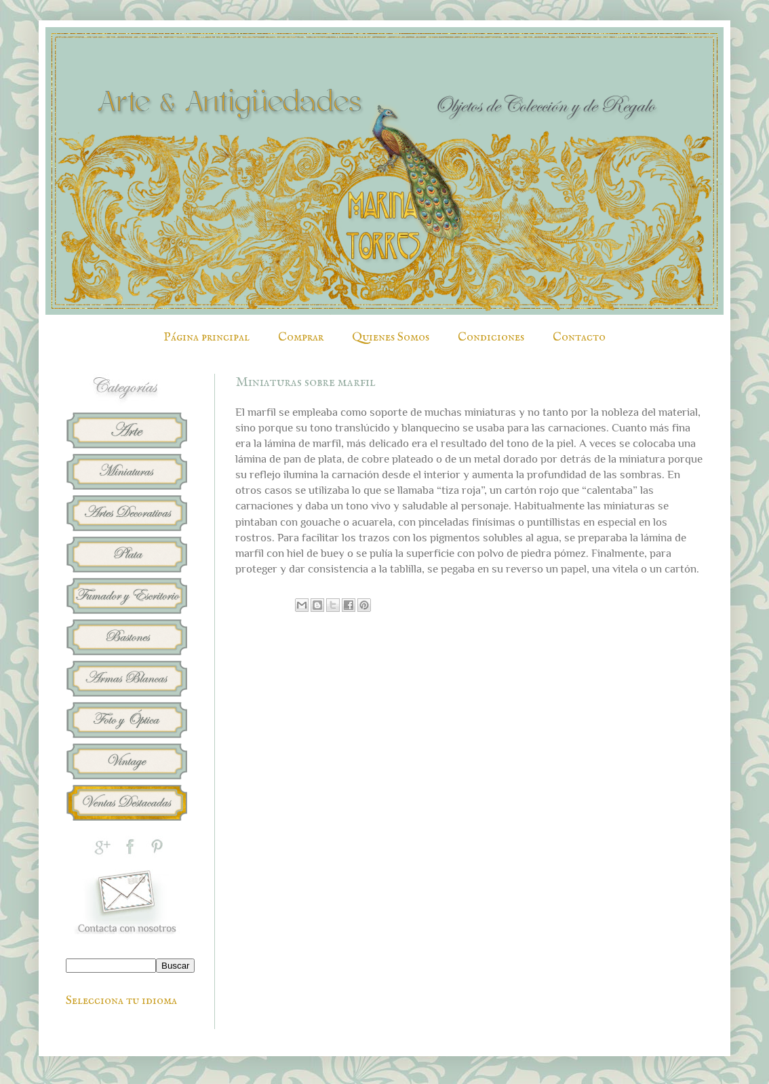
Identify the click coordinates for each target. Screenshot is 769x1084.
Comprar (300, 337)
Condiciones (491, 337)
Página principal (206, 337)
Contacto (579, 337)
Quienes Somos (390, 337)
